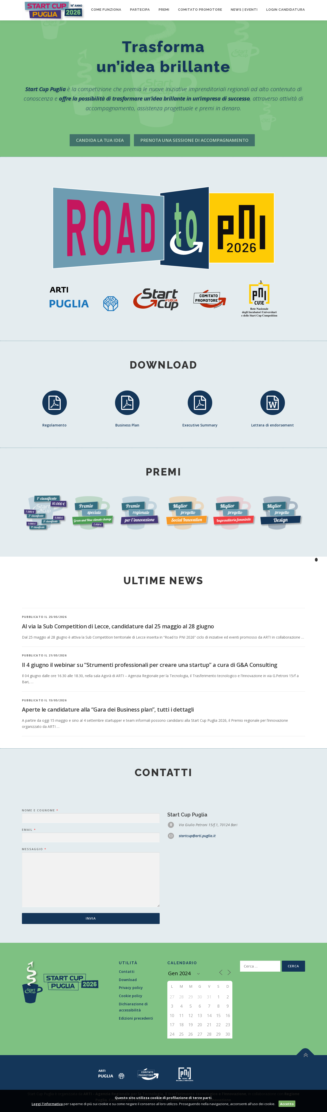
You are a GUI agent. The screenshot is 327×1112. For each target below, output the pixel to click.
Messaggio (34, 925)
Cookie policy (130, 995)
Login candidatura (285, 9)
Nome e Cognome (40, 886)
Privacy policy (131, 987)
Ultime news (163, 580)
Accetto (287, 1104)
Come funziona (106, 9)
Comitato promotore (200, 9)
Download (128, 979)
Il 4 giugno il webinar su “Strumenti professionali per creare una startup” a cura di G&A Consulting (149, 739)
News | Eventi (244, 9)
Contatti (126, 971)
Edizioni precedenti (136, 1018)
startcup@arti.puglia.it (197, 912)
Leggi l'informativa (47, 1104)
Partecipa (140, 9)
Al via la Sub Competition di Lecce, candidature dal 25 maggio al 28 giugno (118, 701)
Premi (164, 9)
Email (28, 906)
